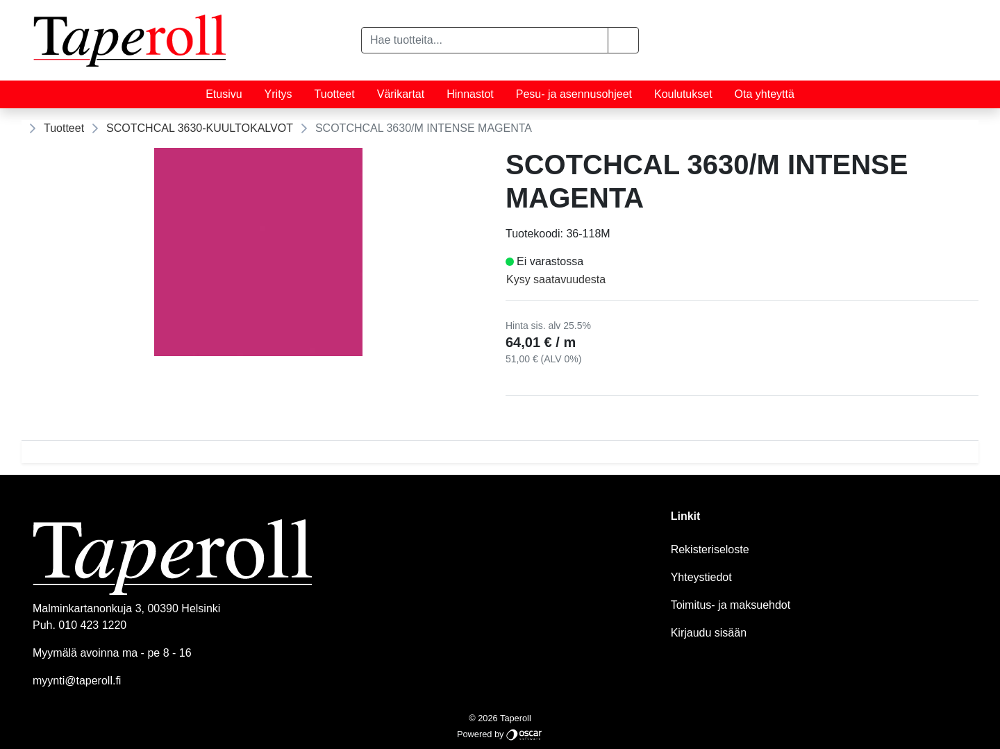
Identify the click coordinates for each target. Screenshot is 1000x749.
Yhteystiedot (701, 577)
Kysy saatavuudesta (556, 279)
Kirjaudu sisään (709, 633)
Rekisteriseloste (710, 549)
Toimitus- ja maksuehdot (731, 605)
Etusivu (224, 94)
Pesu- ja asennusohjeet (574, 94)
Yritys (278, 94)
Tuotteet (335, 94)
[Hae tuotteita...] (484, 40)
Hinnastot (470, 94)
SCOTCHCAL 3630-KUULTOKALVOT (199, 128)
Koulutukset (683, 94)
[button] (623, 40)
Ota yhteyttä (764, 94)
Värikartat (400, 94)
